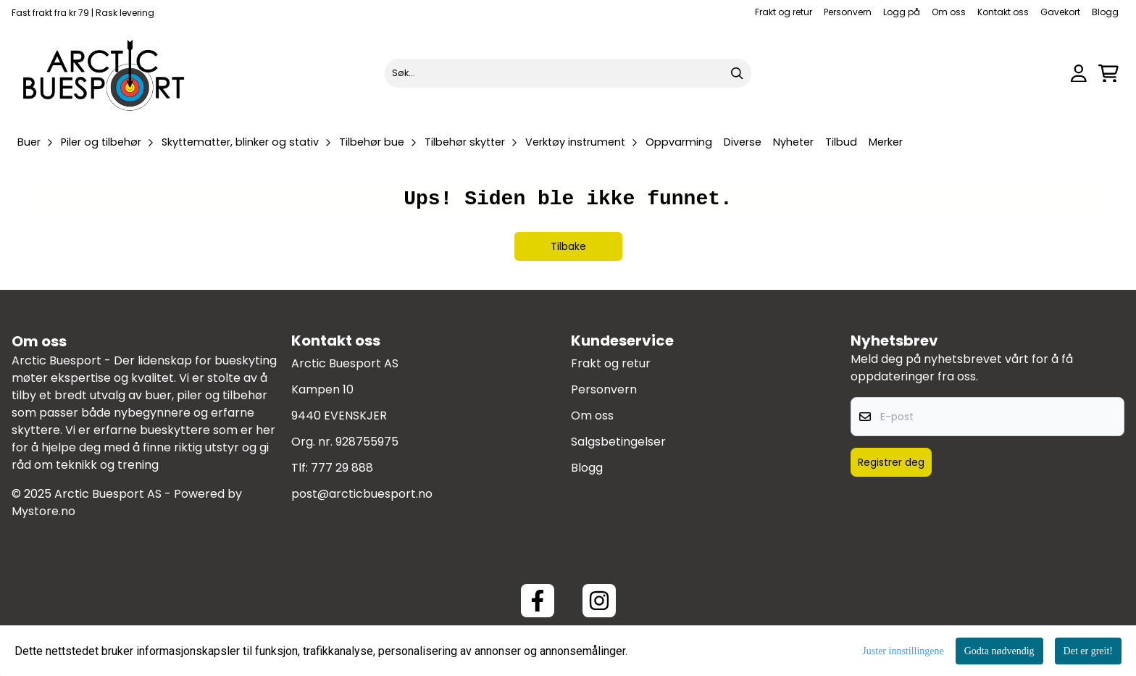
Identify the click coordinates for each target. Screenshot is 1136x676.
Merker (886, 142)
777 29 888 (342, 467)
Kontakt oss (1003, 12)
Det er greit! (1088, 651)
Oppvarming (679, 142)
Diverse (742, 142)
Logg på (901, 12)
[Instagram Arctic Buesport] (599, 600)
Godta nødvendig (999, 651)
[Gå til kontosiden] (1079, 73)
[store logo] (104, 73)
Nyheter (793, 142)
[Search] (736, 73)
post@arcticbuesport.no (362, 493)
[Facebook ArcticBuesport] (537, 600)
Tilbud (841, 142)
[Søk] (568, 73)
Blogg (1105, 12)
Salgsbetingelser (618, 441)
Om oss (949, 12)
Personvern (848, 12)
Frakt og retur (783, 12)
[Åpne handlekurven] (1108, 73)
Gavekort (1060, 12)
